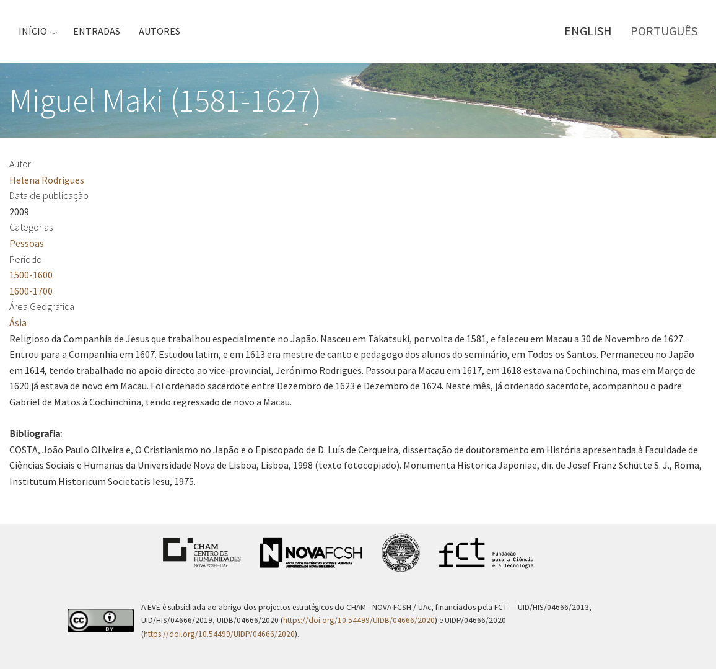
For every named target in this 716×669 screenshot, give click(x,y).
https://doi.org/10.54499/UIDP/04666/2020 (219, 634)
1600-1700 (31, 291)
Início (33, 31)
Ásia (18, 322)
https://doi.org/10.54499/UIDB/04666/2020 (359, 620)
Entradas (96, 31)
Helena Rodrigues (46, 180)
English (588, 30)
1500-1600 (31, 274)
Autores (159, 31)
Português (664, 30)
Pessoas (26, 243)
